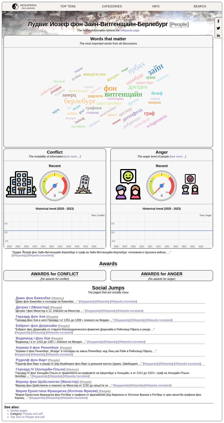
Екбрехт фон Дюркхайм (36, 326)
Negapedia (86, 301)
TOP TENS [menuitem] (68, 6)
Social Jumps (108, 288)
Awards (108, 263)
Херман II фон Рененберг (37, 347)
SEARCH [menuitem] (200, 6)
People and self (33, 413)
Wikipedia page (129, 30)
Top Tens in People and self (27, 416)
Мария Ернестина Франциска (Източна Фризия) (57, 391)
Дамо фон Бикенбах (33, 298)
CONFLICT (67, 273)
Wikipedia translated (40, 255)
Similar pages (18, 410)
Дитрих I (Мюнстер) (32, 307)
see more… (72, 156)
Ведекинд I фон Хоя (33, 338)
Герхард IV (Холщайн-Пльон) (40, 369)
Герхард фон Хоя (30, 316)
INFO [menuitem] (156, 6)
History (57, 298)
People (179, 24)
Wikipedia (19, 255)
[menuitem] (24, 6)
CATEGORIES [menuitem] (112, 6)
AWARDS (40, 273)
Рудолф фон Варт (31, 360)
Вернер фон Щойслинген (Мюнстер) (47, 382)
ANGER (175, 273)
